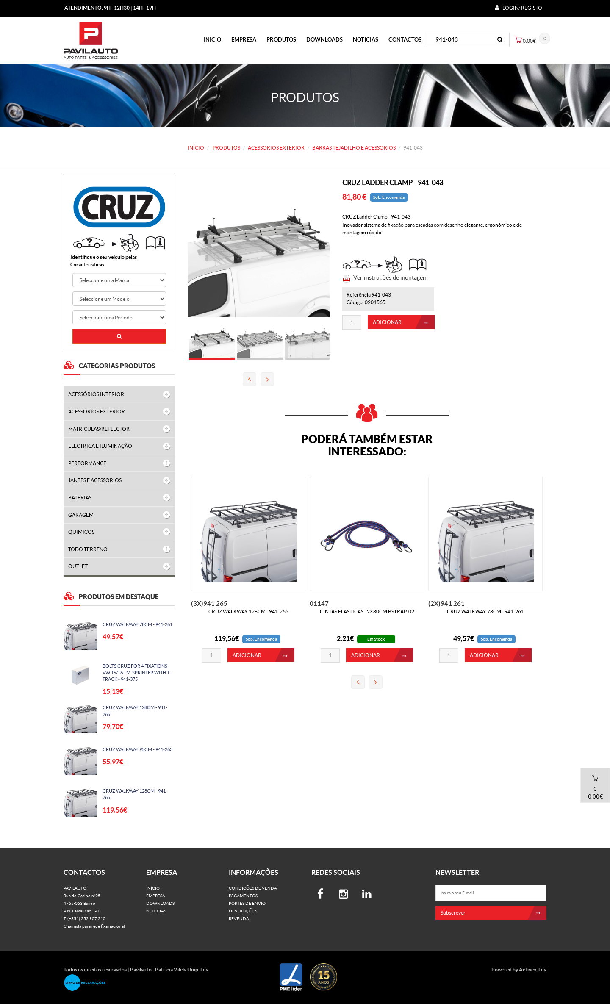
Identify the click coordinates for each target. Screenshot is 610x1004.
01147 (319, 603)
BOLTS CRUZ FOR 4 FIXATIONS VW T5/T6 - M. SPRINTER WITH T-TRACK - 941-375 (136, 672)
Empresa (243, 39)
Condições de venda (253, 888)
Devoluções (243, 911)
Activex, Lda (532, 969)
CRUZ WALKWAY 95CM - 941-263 (137, 749)
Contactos (404, 39)
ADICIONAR (404, 325)
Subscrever (494, 913)
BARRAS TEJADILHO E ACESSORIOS (354, 147)
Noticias (365, 39)
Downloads (324, 39)
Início (212, 39)
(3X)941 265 (209, 603)
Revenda (239, 918)
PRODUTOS (281, 39)
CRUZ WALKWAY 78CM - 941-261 (137, 624)
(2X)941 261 (446, 603)
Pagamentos (243, 895)
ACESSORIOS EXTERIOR (276, 147)
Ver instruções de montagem (390, 280)
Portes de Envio (247, 903)
